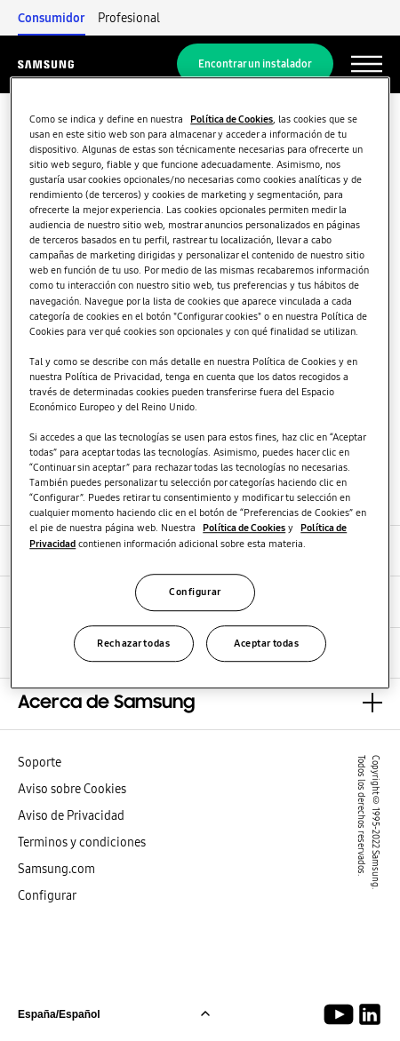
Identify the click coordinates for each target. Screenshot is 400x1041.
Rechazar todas (133, 643)
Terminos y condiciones (82, 842)
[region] (200, 383)
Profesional (129, 18)
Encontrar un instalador (255, 64)
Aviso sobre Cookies (72, 789)
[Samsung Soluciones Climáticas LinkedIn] (369, 1014)
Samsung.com (56, 869)
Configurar (47, 895)
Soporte (39, 762)
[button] (200, 703)
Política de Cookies (231, 119)
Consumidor (51, 18)
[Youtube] (341, 1014)
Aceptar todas (266, 643)
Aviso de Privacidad (71, 815)
